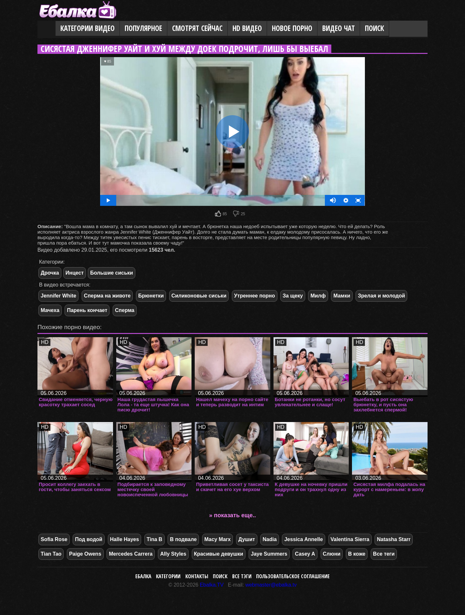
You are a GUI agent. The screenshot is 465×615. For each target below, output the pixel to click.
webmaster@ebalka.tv (271, 585)
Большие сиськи (111, 273)
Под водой (88, 539)
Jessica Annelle (303, 539)
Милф (318, 295)
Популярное (143, 28)
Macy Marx (217, 539)
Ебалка (143, 576)
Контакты (196, 576)
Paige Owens (85, 554)
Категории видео (87, 28)
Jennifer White (58, 295)
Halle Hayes (124, 539)
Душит (246, 539)
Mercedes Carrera (130, 554)
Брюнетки (151, 295)
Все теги (384, 554)
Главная (46, 29)
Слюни (332, 554)
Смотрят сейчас (197, 28)
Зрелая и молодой (381, 295)
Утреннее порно (254, 295)
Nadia (270, 539)
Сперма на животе (107, 295)
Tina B (154, 539)
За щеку (293, 295)
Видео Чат (338, 28)
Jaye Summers (269, 554)
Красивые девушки (218, 554)
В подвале (183, 539)
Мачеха (50, 310)
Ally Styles (173, 554)
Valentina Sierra (350, 539)
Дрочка (50, 273)
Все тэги (242, 576)
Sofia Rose (54, 539)
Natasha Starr (393, 539)
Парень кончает (87, 310)
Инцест (75, 273)
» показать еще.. (232, 515)
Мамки (341, 295)
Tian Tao (51, 554)
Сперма (124, 310)
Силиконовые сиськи (199, 295)
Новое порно (292, 28)
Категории (168, 576)
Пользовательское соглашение (293, 576)
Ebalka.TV (212, 585)
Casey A (305, 554)
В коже (356, 554)
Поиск (374, 28)
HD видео (247, 28)
